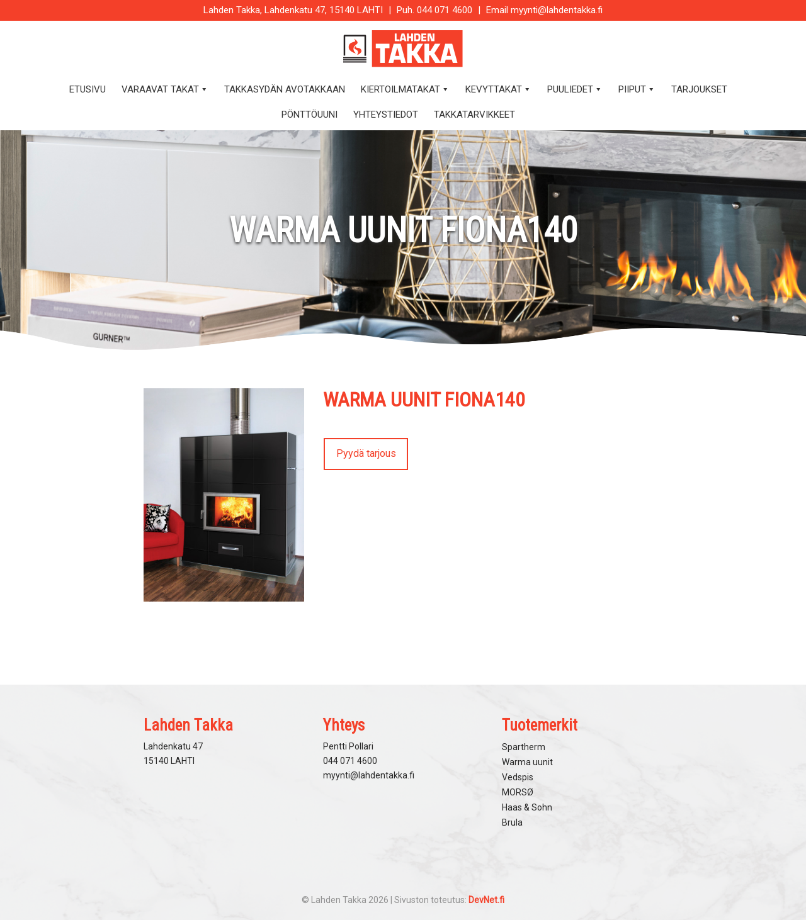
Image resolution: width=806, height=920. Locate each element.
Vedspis (517, 777)
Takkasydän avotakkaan (284, 89)
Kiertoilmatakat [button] (405, 89)
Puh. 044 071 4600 (434, 10)
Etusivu (87, 89)
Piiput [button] (637, 89)
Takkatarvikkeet (474, 114)
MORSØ (517, 792)
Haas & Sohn (527, 807)
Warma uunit (527, 762)
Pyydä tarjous (366, 453)
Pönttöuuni (309, 114)
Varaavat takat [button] (165, 89)
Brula (512, 822)
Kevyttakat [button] (498, 89)
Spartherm (523, 747)
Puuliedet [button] (575, 89)
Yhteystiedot (385, 114)
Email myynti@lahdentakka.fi (544, 10)
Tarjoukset (699, 89)
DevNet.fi (486, 900)
